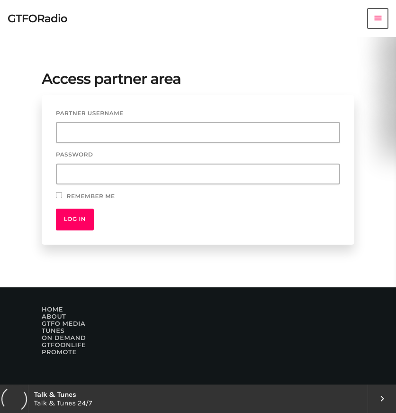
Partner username (90, 113)
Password (74, 154)
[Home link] (37, 18)
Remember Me (85, 196)
